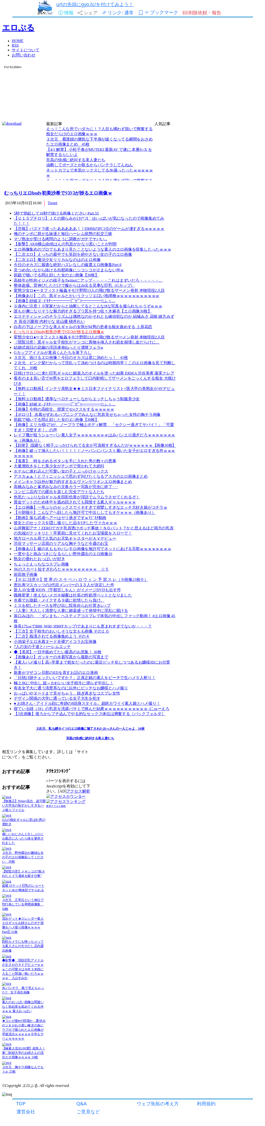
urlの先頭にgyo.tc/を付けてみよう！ (95, 4)
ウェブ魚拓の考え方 (158, 1103)
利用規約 (206, 1103)
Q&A (82, 1103)
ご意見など (88, 1111)
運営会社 (25, 1111)
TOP (21, 1103)
